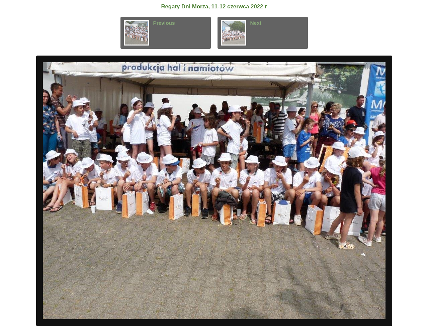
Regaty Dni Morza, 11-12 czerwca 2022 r (214, 6)
